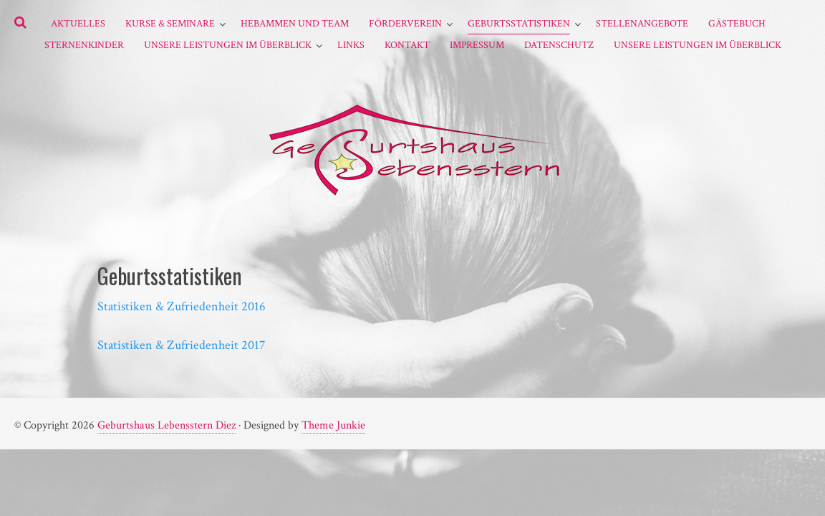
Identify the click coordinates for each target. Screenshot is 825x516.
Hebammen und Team (295, 23)
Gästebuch (737, 23)
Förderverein (405, 23)
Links (351, 45)
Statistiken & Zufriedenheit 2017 (181, 345)
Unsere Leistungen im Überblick (228, 45)
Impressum (477, 45)
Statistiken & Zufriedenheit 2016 (181, 306)
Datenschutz (559, 45)
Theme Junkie (333, 425)
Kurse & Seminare (170, 23)
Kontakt (407, 45)
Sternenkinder (84, 45)
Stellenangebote (642, 23)
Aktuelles (78, 23)
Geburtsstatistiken (519, 23)
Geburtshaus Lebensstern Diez (166, 425)
